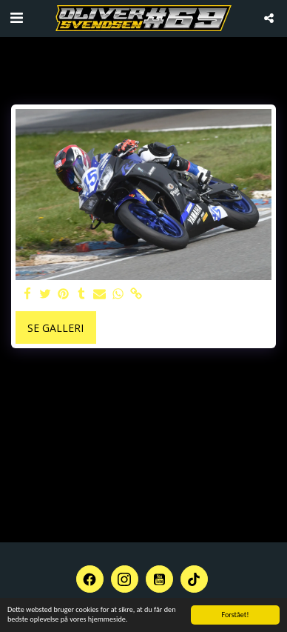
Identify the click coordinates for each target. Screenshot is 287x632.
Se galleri (55, 328)
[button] (16, 17)
